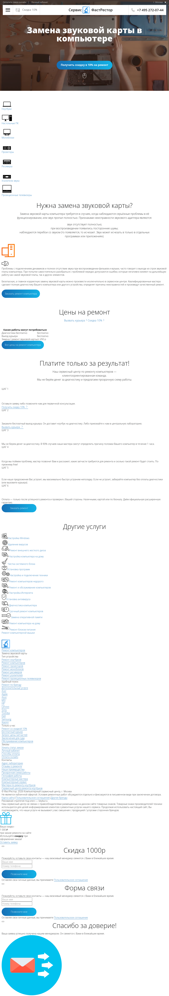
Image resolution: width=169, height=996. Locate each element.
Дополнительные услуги (15, 687)
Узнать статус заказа (13, 747)
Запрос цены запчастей (14, 734)
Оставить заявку (9, 842)
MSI (3, 700)
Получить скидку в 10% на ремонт (84, 65)
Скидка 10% (29, 10)
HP (3, 703)
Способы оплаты (11, 753)
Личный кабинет (39, 2)
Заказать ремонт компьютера (21, 293)
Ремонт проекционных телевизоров (21, 678)
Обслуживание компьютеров (17, 741)
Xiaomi (5, 722)
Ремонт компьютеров (13, 662)
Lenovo (5, 706)
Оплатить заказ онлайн (14, 2)
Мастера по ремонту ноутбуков (18, 785)
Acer (4, 691)
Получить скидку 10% (15, 407)
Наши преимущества (13, 769)
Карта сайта (8, 797)
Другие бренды (59, 797)
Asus (4, 697)
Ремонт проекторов (12, 665)
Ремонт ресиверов (12, 672)
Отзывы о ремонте (12, 766)
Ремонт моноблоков (13, 669)
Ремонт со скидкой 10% (14, 728)
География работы (12, 775)
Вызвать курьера (76, 320)
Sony (4, 709)
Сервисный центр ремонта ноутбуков (22, 788)
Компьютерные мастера (15, 778)
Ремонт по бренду (11, 684)
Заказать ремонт (19, 508)
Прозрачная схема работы (16, 772)
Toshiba (6, 713)
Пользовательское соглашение (33, 797)
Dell (4, 716)
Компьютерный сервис (14, 782)
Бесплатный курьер (12, 731)
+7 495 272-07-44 (150, 10)
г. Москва (158, 2)
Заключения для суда (13, 738)
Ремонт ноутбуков (11, 659)
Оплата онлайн (10, 756)
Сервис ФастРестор (84, 9)
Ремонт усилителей (12, 675)
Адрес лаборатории (12, 763)
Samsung (6, 719)
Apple (5, 694)
